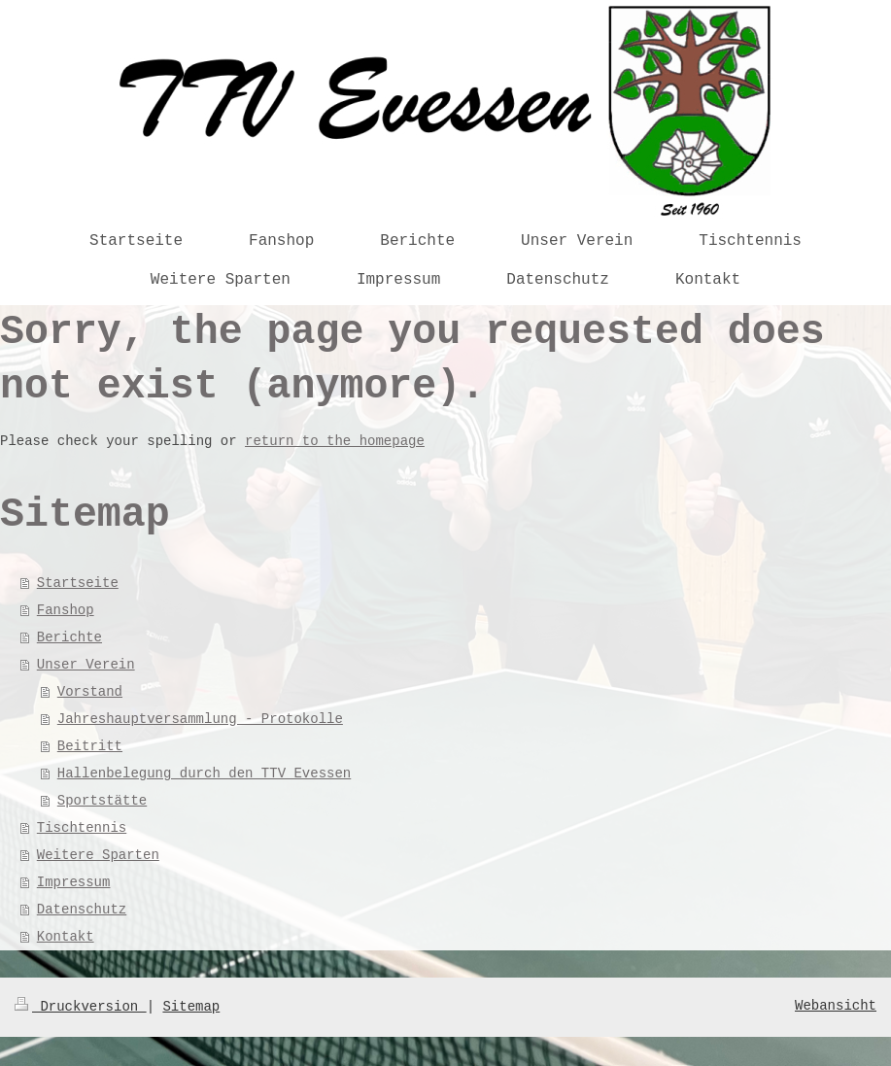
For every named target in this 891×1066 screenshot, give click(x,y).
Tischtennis (81, 828)
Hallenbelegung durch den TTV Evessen (204, 773)
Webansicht (835, 1006)
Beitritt (89, 746)
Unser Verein (86, 664)
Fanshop (65, 610)
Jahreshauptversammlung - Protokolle (200, 719)
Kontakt (65, 937)
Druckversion (81, 1006)
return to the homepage (335, 441)
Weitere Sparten (98, 855)
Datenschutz (81, 909)
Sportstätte (102, 800)
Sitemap (191, 1006)
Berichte (69, 637)
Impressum (74, 882)
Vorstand (89, 692)
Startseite (78, 583)
